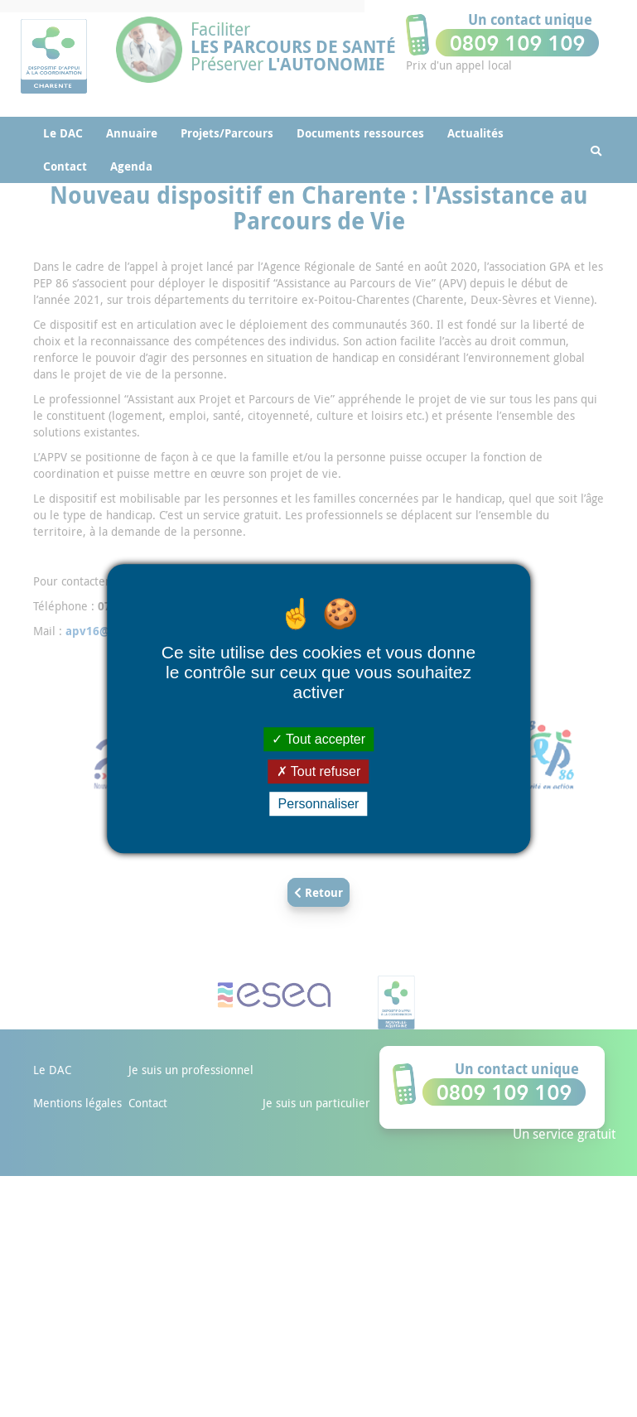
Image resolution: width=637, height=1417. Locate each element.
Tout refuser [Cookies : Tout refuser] (319, 771)
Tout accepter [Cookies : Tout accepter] (318, 739)
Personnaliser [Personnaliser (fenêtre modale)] (319, 804)
